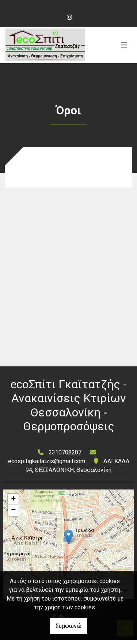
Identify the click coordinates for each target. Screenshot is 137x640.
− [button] (13, 510)
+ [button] (13, 499)
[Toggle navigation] (124, 45)
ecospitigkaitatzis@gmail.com (46, 461)
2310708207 (65, 452)
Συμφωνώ (68, 625)
